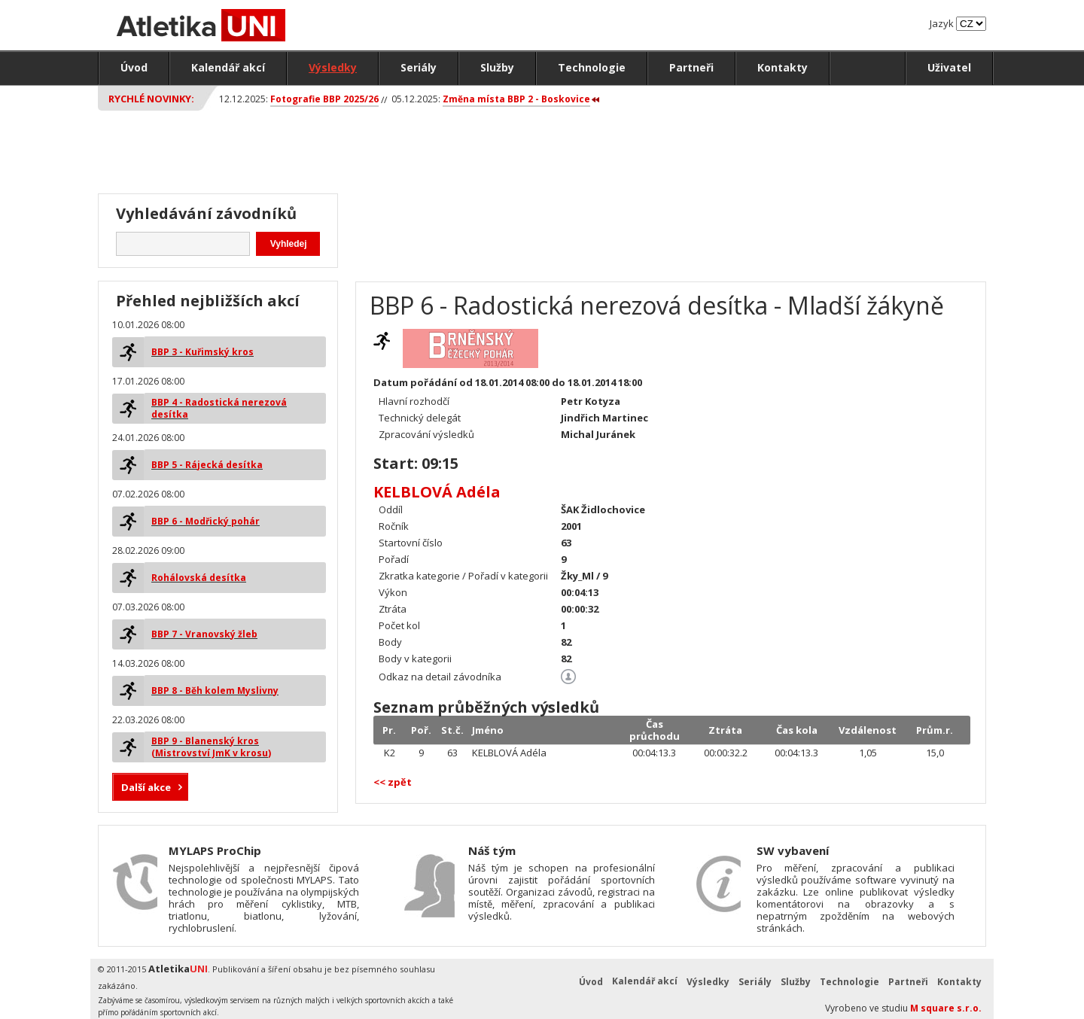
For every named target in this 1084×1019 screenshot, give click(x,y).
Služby (497, 67)
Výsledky (333, 67)
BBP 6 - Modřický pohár (205, 521)
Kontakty (782, 67)
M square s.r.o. (946, 1008)
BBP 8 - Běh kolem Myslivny (215, 690)
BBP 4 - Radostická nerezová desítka (219, 408)
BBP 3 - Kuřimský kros (202, 351)
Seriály (418, 67)
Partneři (691, 67)
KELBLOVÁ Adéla (437, 492)
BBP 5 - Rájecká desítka (207, 464)
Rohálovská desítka (198, 577)
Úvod (134, 67)
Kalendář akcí (228, 67)
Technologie (592, 67)
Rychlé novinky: (151, 98)
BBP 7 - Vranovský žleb (204, 634)
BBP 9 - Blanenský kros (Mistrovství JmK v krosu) (211, 747)
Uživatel (949, 67)
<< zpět (392, 782)
